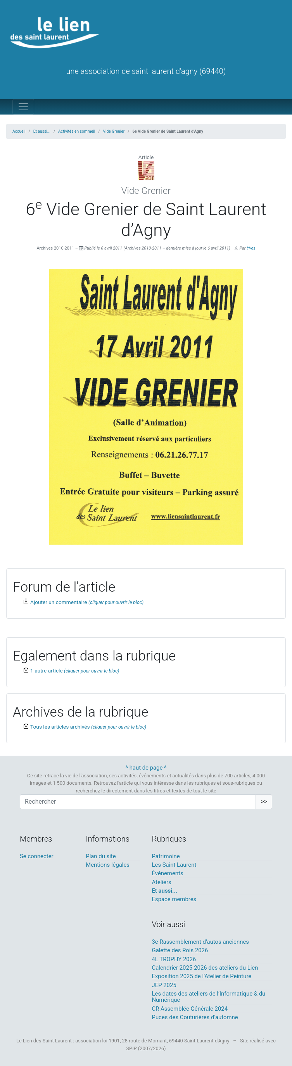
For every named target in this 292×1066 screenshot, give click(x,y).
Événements (167, 873)
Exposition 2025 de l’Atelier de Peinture (202, 976)
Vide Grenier (114, 131)
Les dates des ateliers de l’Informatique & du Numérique (209, 996)
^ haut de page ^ (146, 767)
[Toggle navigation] (23, 107)
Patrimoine (166, 856)
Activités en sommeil (76, 131)
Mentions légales (108, 864)
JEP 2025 (164, 985)
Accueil (19, 131)
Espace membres (174, 899)
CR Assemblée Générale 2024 (190, 1008)
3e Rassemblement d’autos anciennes (200, 941)
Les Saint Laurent (174, 864)
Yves (251, 248)
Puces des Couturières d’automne (195, 1017)
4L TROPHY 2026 (174, 959)
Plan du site (101, 856)
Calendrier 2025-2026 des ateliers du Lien (205, 967)
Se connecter (37, 856)
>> (264, 801)
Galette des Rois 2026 (180, 950)
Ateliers (161, 882)
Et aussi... (41, 131)
